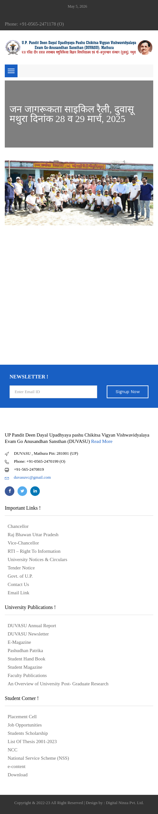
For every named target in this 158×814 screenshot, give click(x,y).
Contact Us (18, 584)
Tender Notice (21, 567)
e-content (16, 766)
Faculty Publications (27, 675)
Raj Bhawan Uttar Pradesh (33, 534)
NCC (13, 749)
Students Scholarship (28, 733)
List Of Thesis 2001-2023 (32, 741)
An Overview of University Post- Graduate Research (58, 683)
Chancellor (18, 526)
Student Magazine (25, 667)
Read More (101, 441)
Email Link (18, 592)
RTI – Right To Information (34, 551)
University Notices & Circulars (37, 559)
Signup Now (128, 391)
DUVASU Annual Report (32, 625)
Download (18, 774)
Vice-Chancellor (23, 542)
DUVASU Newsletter (28, 633)
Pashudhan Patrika (25, 650)
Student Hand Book (26, 658)
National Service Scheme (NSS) (38, 758)
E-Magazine (19, 642)
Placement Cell (22, 716)
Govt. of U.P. (20, 576)
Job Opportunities (25, 724)
